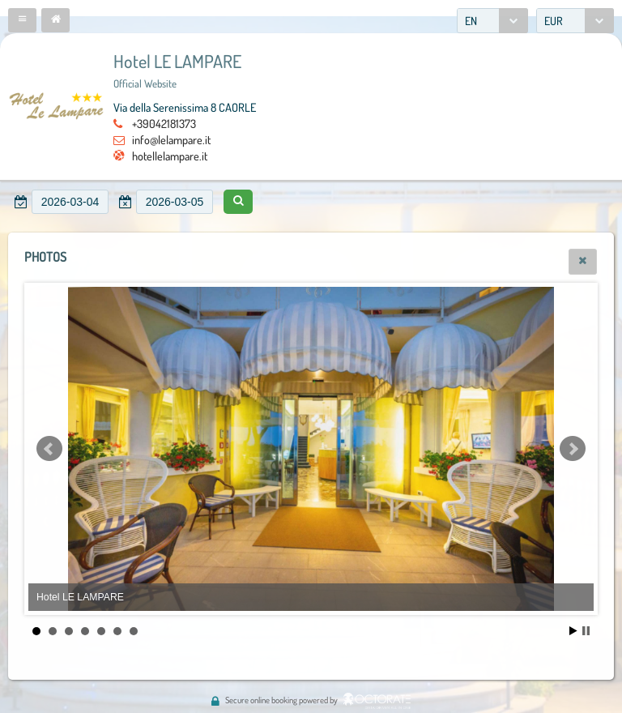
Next (573, 449)
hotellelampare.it (169, 155)
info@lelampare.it (171, 139)
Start (573, 630)
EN (471, 21)
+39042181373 (164, 123)
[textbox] (70, 202)
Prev (49, 449)
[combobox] (492, 20)
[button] (22, 20)
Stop (586, 630)
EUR (553, 21)
